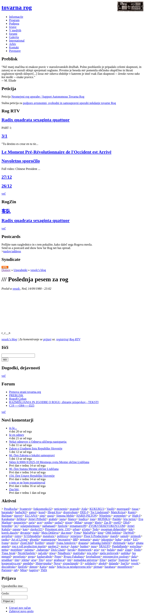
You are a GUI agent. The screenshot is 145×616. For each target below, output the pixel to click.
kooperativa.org (11, 563)
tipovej (18, 515)
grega (31, 556)
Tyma (77, 532)
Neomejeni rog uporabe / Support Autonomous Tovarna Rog (47, 96)
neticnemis (60, 508)
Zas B (107, 522)
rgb (16, 570)
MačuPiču (89, 532)
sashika (125, 553)
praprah (74, 508)
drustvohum (70, 512)
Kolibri (39, 542)
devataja (25, 532)
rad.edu (42, 553)
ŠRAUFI (104, 546)
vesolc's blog (38, 270)
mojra (14, 542)
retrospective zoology (116, 556)
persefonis (19, 556)
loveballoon (93, 556)
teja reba (92, 553)
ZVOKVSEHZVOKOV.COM (107, 525)
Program (14, 20)
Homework (84, 549)
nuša (51, 566)
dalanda (113, 563)
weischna (135, 546)
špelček (22, 566)
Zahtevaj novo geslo (21, 611)
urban (76, 529)
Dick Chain (58, 549)
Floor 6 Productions (96, 536)
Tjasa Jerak (8, 553)
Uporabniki (20, 270)
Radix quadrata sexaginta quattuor (36, 119)
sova (48, 560)
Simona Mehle (65, 515)
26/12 (7, 185)
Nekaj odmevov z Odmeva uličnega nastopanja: (38, 441)
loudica (83, 519)
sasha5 (59, 522)
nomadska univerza (85, 560)
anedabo (28, 563)
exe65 (117, 522)
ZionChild (26, 542)
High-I (136, 515)
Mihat (78, 522)
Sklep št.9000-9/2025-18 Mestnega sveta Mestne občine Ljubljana (49, 462)
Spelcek (62, 525)
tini (69, 560)
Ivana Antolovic (66, 542)
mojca (64, 546)
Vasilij (110, 508)
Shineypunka (43, 563)
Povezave (15, 50)
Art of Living (19, 539)
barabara (110, 566)
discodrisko (8, 566)
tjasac (135, 508)
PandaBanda (119, 546)
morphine (16, 549)
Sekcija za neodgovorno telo (74, 566)
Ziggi (128, 549)
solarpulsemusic (30, 525)
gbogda (34, 539)
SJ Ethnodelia (32, 536)
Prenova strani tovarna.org (25, 392)
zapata (16, 529)
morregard (123, 508)
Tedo (96, 529)
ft (81, 563)
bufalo (111, 549)
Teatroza (123, 560)
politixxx (62, 536)
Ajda (84, 508)
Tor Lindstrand (99, 512)
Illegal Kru (54, 512)
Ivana (5, 542)
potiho (48, 522)
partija (112, 560)
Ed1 (135, 539)
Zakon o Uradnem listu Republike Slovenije (35, 448)
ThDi (44, 570)
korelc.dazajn (10, 532)
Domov (6, 270)
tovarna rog (17, 7)
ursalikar (7, 560)
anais (96, 539)
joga (92, 519)
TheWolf (128, 532)
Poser (57, 556)
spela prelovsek (109, 553)
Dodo (137, 549)
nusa (93, 546)
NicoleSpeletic (26, 553)
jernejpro (75, 536)
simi (42, 515)
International (17, 40)
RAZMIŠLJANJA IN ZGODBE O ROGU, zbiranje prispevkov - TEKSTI (54, 402)
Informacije (16, 16)
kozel (42, 512)
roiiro (18, 536)
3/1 (4, 135)
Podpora (14, 23)
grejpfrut (7, 536)
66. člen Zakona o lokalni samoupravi (32, 455)
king (100, 532)
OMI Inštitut (113, 532)
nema (5, 549)
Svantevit (25, 508)
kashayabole (44, 556)
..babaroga (42, 549)
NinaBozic (64, 553)
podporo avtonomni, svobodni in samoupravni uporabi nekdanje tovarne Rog (69, 103)
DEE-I (84, 512)
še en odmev (16, 434)
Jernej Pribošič (37, 519)
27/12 (7, 176)
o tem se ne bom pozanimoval (27, 482)
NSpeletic (105, 515)
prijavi (47, 339)
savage (88, 522)
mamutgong (48, 539)
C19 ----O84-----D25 (21, 405)
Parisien (6, 570)
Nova (57, 563)
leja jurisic (129, 519)
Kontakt (14, 47)
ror (103, 549)
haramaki (7, 512)
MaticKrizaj (118, 512)
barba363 (21, 512)
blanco (72, 519)
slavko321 (36, 529)
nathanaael (48, 525)
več (4, 193)
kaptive (33, 570)
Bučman (7, 515)
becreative (64, 539)
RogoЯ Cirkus (17, 398)
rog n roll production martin (29, 546)
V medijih (15, 30)
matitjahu (78, 553)
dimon (33, 566)
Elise (102, 560)
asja (96, 549)
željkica (21, 519)
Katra (43, 566)
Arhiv (12, 44)
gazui (50, 515)
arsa (33, 560)
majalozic (49, 536)
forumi (13, 33)
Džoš (126, 522)
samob (124, 536)
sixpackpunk (70, 563)
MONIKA (104, 519)
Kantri (132, 512)
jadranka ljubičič (100, 542)
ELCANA (31, 515)
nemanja (85, 539)
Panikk (117, 519)
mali (119, 549)
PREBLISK (16, 395)
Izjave (12, 27)
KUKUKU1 (96, 508)
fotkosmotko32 (42, 508)
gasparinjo (20, 522)
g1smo (86, 529)
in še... (13, 428)
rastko (5, 539)
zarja (31, 522)
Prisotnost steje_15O (57, 529)
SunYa (125, 563)
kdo (131, 529)
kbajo (98, 522)
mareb (114, 536)
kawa (134, 560)
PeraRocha (10, 508)
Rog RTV (74, 339)
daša (134, 556)
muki (36, 532)
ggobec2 (53, 546)
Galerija (14, 37)
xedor (127, 539)
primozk (136, 536)
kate (25, 529)
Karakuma (8, 519)
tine (17, 560)
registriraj (62, 339)
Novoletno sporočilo (21, 160)
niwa (52, 553)
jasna (62, 519)
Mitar (23, 570)
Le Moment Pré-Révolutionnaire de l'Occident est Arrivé (56, 151)
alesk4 (102, 563)
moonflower (124, 566)
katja (130, 542)
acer (39, 522)
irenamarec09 (78, 525)
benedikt (7, 525)
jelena (25, 560)
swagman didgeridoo (113, 529)
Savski (71, 549)
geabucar (59, 560)
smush (50, 542)
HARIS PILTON (86, 515)
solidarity (90, 563)
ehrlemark (119, 542)
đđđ (75, 539)
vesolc (16, 288)
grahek (53, 519)
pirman (97, 566)
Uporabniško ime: (12, 586)
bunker (84, 546)
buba (118, 539)
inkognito (107, 539)
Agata (74, 546)
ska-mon (66, 532)
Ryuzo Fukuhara (74, 556)
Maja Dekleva (49, 532)
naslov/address (12, 251)
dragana (83, 542)
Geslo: (5, 593)
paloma (29, 549)
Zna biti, (14, 489)
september (119, 515)
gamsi (32, 512)
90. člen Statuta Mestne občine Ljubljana (34, 469)
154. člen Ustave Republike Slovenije (32, 475)
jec (16, 525)
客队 (6, 211)
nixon (68, 522)
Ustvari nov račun (20, 607)
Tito (41, 560)
